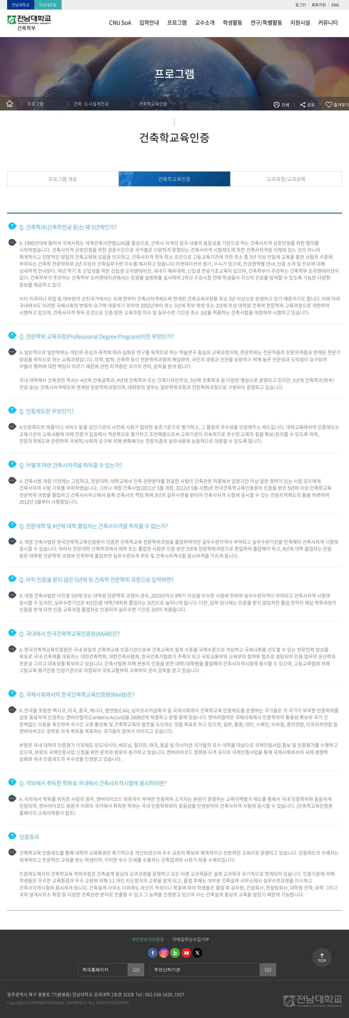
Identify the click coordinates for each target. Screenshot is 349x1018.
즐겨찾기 (341, 105)
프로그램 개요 (62, 179)
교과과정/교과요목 (286, 179)
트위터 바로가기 (197, 953)
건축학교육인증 (153, 103)
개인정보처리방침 (147, 939)
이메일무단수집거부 (190, 939)
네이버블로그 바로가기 (175, 953)
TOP (322, 960)
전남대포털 (48, 4)
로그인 (300, 5)
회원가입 (319, 5)
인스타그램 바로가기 (164, 953)
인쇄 (285, 105)
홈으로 (9, 103)
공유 (311, 105)
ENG (335, 5)
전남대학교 (20, 4)
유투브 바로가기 (186, 953)
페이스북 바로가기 (153, 953)
